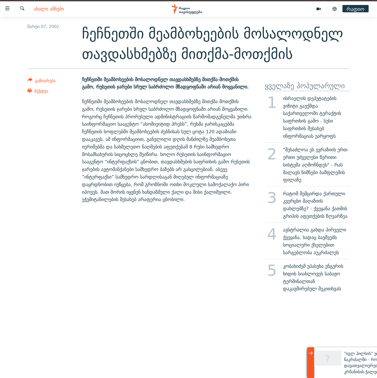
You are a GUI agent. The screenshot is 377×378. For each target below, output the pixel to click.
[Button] (41, 81)
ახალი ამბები (49, 9)
